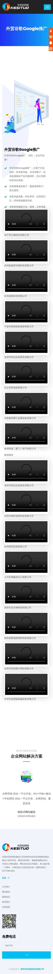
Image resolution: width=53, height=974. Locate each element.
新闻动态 (6, 896)
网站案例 (6, 891)
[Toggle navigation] (47, 7)
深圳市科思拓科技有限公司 (32, 969)
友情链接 (6, 907)
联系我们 (6, 902)
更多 (5, 877)
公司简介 (6, 886)
